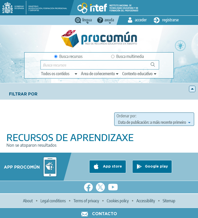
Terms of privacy (86, 200)
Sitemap (169, 200)
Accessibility (145, 200)
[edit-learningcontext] (140, 73)
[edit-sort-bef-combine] (154, 122)
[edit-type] (59, 73)
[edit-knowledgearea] (100, 73)
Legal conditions (53, 200)
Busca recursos (68, 56)
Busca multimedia (127, 56)
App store (112, 166)
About (28, 200)
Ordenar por (126, 115)
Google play (156, 166)
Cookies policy (118, 200)
